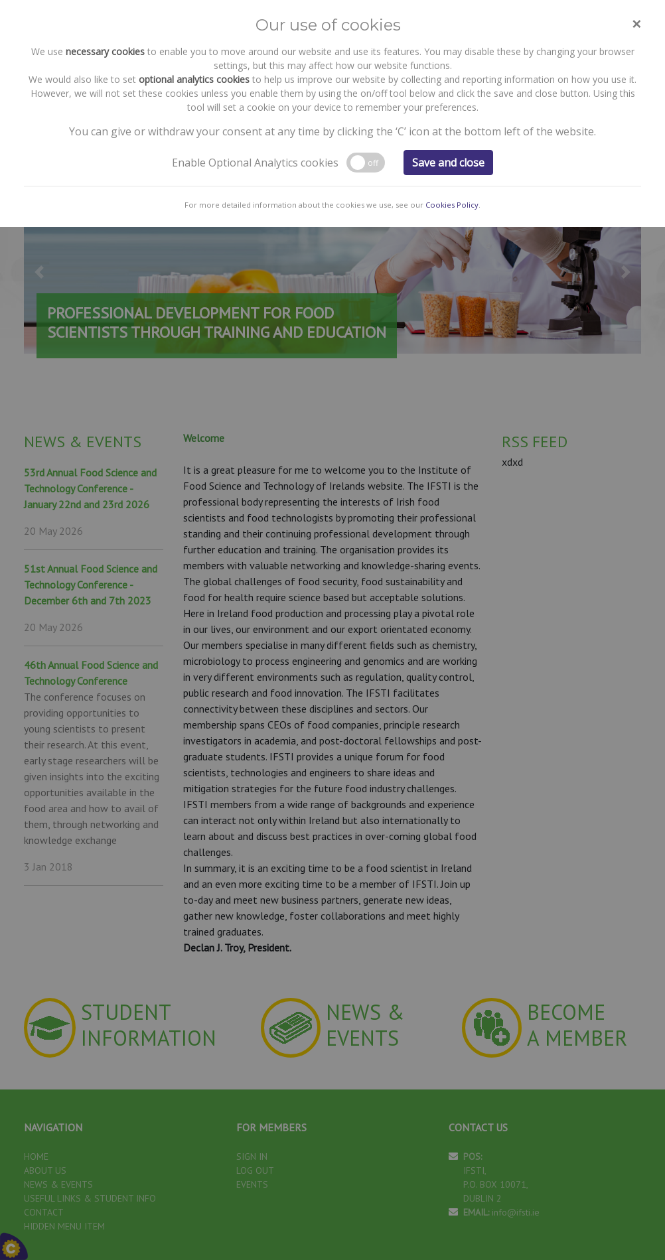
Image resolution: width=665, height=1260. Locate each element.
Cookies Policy (452, 85)
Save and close (448, 43)
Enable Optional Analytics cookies (255, 43)
